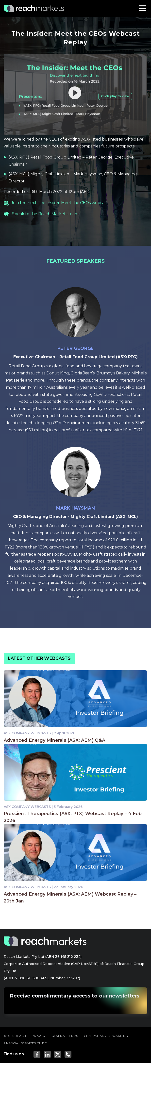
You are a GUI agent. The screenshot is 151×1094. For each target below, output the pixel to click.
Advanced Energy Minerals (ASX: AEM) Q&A (54, 740)
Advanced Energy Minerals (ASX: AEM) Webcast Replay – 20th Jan (70, 897)
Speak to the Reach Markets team (45, 213)
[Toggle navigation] (142, 8)
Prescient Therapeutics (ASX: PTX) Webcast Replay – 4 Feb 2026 (73, 817)
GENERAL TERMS (64, 1036)
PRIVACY (38, 1036)
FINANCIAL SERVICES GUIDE (25, 1043)
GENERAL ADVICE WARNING (106, 1036)
